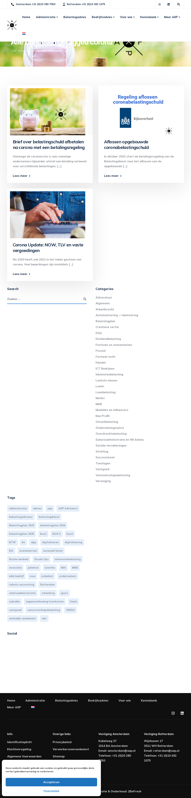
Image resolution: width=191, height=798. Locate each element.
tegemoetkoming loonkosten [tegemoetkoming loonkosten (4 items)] (45, 601)
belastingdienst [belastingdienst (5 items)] (49, 517)
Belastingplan (105, 321)
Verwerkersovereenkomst (71, 749)
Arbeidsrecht (105, 309)
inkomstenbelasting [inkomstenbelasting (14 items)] (68, 559)
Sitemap (59, 756)
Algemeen (103, 303)
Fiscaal (101, 350)
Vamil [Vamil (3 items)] (73, 601)
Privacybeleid (51, 790)
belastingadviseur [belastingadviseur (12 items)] (21, 517)
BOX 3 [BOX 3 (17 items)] (57, 533)
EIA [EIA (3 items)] (11, 550)
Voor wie (126, 17)
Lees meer (20, 175)
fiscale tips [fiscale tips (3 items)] (41, 559)
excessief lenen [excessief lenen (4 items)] (53, 550)
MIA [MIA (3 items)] (63, 567)
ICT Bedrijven (105, 368)
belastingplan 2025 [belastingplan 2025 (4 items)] (21, 533)
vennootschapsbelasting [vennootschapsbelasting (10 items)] (43, 610)
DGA (99, 333)
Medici (100, 398)
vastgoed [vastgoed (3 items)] (15, 610)
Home (26, 17)
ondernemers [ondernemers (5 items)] (67, 576)
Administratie (46, 17)
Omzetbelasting (107, 422)
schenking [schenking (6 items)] (48, 593)
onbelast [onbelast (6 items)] (47, 576)
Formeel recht (105, 356)
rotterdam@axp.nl (166, 750)
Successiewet (105, 457)
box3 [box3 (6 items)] (70, 533)
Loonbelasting (106, 392)
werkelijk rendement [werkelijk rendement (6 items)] (22, 618)
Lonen (100, 386)
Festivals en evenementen (114, 345)
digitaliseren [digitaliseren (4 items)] (50, 542)
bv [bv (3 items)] (23, 542)
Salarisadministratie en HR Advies (120, 439)
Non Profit (103, 416)
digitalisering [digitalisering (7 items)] (73, 542)
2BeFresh (134, 791)
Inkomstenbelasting (109, 374)
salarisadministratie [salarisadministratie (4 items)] (22, 593)
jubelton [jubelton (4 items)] (33, 567)
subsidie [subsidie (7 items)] (14, 601)
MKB (99, 404)
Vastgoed (102, 469)
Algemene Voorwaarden (24, 756)
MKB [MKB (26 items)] (75, 567)
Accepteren (51, 782)
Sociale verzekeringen (111, 445)
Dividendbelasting (108, 339)
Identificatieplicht (19, 742)
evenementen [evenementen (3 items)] (28, 550)
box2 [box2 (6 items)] (43, 533)
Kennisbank (148, 17)
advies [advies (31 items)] (37, 508)
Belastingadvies (74, 17)
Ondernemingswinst (110, 428)
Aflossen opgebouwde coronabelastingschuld (126, 144)
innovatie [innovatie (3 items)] (15, 567)
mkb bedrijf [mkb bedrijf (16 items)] (16, 576)
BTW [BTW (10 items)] (12, 542)
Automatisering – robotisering (117, 315)
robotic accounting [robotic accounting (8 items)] (21, 584)
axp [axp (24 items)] (49, 508)
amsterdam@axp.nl (121, 750)
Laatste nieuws (106, 380)
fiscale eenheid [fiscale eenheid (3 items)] (18, 559)
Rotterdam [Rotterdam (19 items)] (47, 584)
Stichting (102, 451)
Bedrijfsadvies (102, 17)
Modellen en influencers (112, 410)
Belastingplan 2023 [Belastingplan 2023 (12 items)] (21, 525)
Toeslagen (103, 463)
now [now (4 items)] (32, 576)
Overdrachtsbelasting (111, 433)
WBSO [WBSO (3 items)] (70, 610)
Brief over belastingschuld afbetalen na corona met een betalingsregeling (49, 144)
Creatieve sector (107, 327)
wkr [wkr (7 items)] (44, 618)
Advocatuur (104, 297)
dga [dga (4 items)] (33, 542)
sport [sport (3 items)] (64, 593)
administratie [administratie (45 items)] (18, 508)
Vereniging (103, 481)
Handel (101, 362)
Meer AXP (171, 17)
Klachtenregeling (19, 749)
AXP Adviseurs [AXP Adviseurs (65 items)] (68, 508)
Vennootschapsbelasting (113, 475)
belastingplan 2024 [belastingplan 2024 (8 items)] (52, 525)
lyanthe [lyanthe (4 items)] (50, 567)
